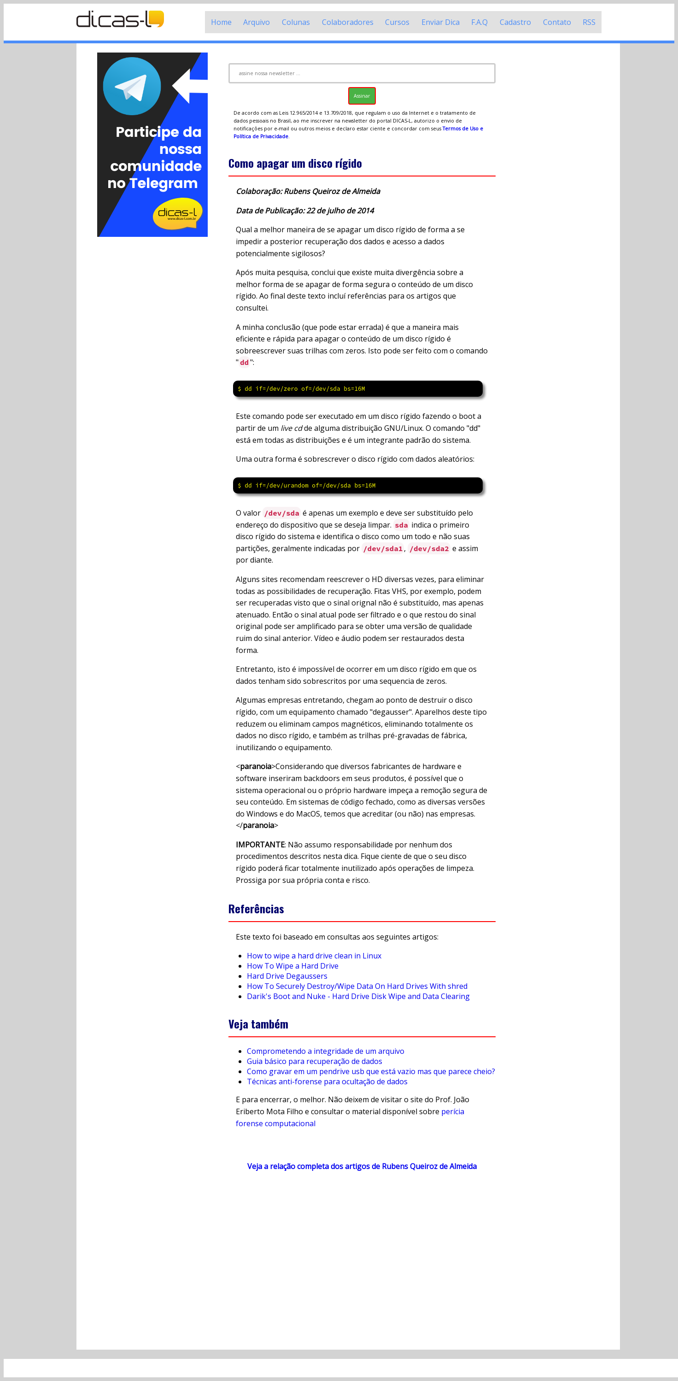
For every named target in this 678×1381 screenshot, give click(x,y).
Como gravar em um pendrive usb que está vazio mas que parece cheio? (371, 1071)
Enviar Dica (440, 22)
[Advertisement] (152, 377)
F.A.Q (479, 22)
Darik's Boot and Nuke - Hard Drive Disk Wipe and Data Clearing (358, 996)
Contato (557, 22)
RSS (589, 22)
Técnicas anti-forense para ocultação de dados (327, 1081)
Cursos (397, 22)
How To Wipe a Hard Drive (293, 966)
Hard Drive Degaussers (287, 976)
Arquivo (256, 22)
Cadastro (515, 22)
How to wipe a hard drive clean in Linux (314, 956)
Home (221, 22)
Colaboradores (348, 22)
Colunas (296, 22)
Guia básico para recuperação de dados (314, 1061)
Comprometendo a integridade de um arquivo (325, 1051)
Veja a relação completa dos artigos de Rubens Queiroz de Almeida (362, 1166)
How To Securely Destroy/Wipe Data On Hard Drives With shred (357, 986)
